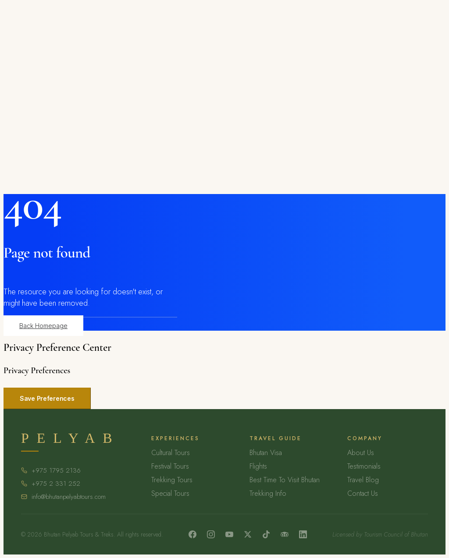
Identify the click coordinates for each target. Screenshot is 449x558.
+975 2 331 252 (56, 483)
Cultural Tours (170, 453)
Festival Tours (170, 466)
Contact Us (362, 493)
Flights (258, 466)
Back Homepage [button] (43, 325)
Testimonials (364, 466)
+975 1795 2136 (56, 470)
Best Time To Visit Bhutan (284, 480)
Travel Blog (363, 480)
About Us (360, 453)
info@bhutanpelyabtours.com (69, 496)
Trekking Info (267, 493)
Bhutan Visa (265, 453)
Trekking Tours (171, 480)
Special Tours (170, 493)
